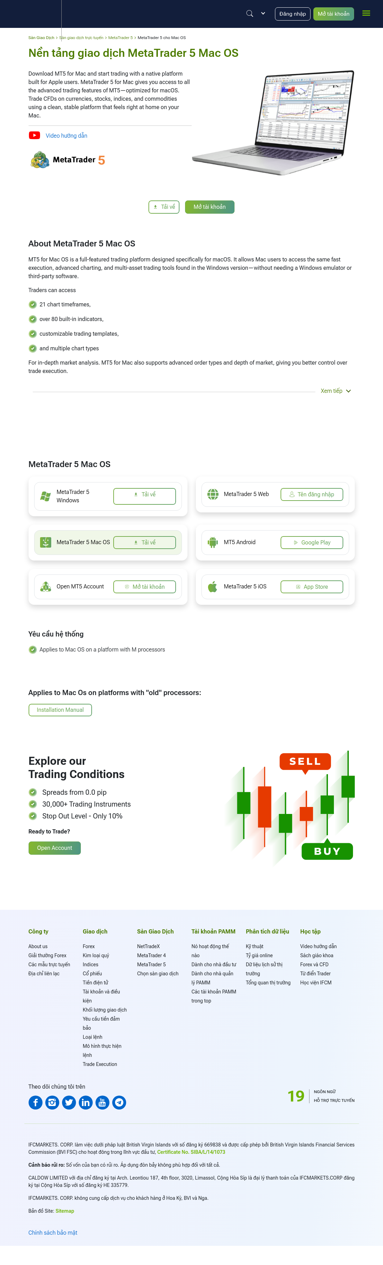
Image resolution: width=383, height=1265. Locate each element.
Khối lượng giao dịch (105, 1010)
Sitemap (64, 1211)
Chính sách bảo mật (53, 1232)
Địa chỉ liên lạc (44, 973)
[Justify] (249, 13)
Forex (89, 946)
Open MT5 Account (80, 586)
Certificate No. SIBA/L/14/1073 (191, 1152)
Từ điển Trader (315, 973)
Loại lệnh (92, 1037)
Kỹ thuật (254, 946)
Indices (91, 964)
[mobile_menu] (366, 12)
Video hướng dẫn (66, 135)
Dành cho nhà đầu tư (214, 964)
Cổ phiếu (92, 973)
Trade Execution (100, 1064)
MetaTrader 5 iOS (245, 586)
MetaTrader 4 (151, 955)
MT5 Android (240, 542)
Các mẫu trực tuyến (49, 964)
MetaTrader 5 (151, 964)
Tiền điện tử (95, 982)
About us (38, 946)
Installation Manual (60, 710)
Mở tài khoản (333, 13)
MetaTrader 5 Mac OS (83, 542)
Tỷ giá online (259, 955)
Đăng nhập (292, 13)
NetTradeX (148, 946)
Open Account (54, 848)
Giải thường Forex (48, 955)
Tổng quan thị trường (268, 982)
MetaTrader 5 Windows (72, 496)
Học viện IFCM (316, 982)
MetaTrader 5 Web (246, 494)
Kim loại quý (96, 955)
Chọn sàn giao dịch (158, 973)
